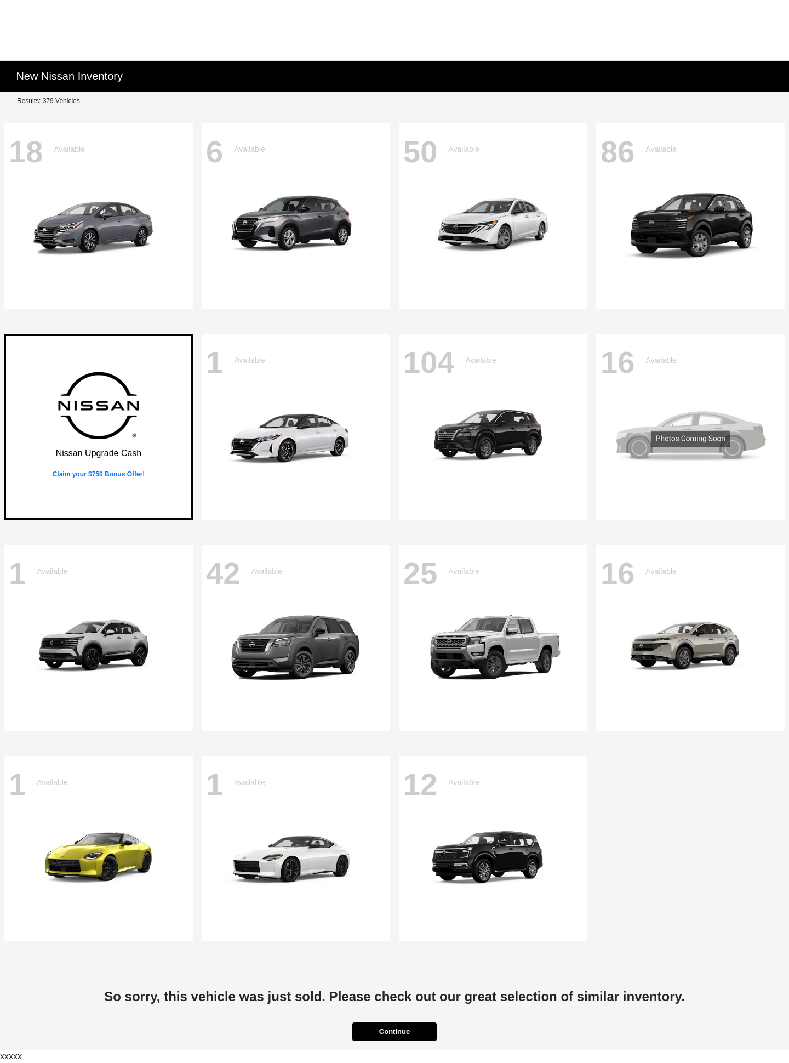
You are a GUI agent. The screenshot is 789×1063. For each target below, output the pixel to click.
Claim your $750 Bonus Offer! (99, 474)
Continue (394, 1031)
